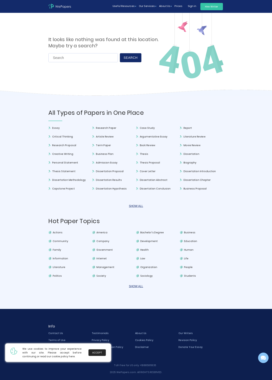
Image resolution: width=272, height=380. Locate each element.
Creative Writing (62, 154)
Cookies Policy (144, 340)
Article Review (105, 136)
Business (190, 232)
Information (60, 258)
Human (188, 250)
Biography (190, 162)
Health (144, 250)
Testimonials (100, 333)
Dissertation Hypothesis (111, 188)
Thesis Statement (63, 171)
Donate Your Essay (190, 347)
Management (105, 267)
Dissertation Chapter (197, 180)
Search (131, 57)
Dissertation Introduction (200, 171)
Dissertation (191, 154)
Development (149, 241)
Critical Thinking (62, 136)
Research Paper (106, 128)
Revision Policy (187, 340)
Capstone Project (63, 188)
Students (190, 276)
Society (101, 276)
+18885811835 (148, 365)
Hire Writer (211, 6)
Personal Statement (65, 162)
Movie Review (192, 145)
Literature (59, 267)
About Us (141, 333)
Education (190, 241)
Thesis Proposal (150, 162)
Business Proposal (195, 188)
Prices (178, 6)
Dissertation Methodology (69, 180)
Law (142, 258)
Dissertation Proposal (110, 171)
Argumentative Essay (154, 136)
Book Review (147, 145)
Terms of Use (56, 340)
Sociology (146, 276)
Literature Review (195, 136)
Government (104, 250)
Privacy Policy (100, 340)
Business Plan (104, 154)
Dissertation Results (109, 180)
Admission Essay (107, 162)
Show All (136, 206)
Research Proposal (64, 145)
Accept (97, 352)
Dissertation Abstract (154, 180)
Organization (148, 267)
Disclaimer (142, 347)
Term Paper (103, 145)
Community (60, 241)
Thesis (144, 154)
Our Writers (185, 333)
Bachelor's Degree (152, 232)
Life (186, 258)
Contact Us (55, 333)
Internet (101, 258)
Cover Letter (148, 171)
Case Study (147, 128)
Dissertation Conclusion (155, 188)
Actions (57, 232)
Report (188, 128)
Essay (56, 128)
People (188, 267)
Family (57, 250)
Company (102, 241)
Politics (57, 276)
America (101, 232)
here (72, 356)
